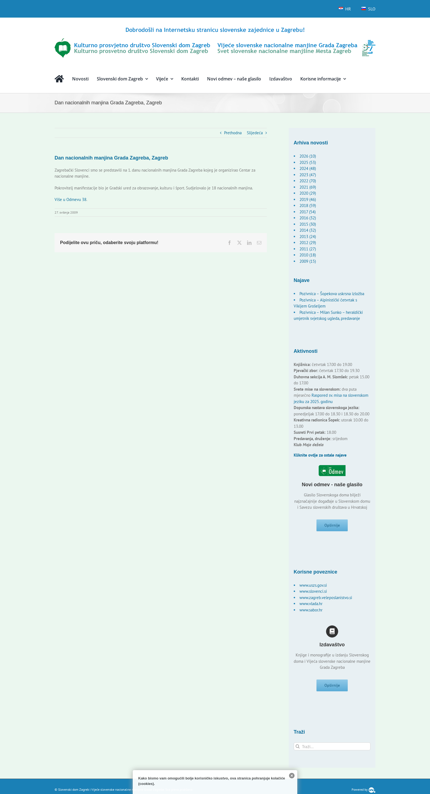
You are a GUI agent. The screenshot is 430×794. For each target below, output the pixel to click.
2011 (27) (307, 248)
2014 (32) (307, 230)
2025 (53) (307, 162)
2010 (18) (307, 255)
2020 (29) (307, 193)
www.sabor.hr (310, 611)
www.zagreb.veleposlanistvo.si (325, 599)
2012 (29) (307, 242)
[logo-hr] (215, 28)
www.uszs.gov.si (313, 586)
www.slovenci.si (313, 593)
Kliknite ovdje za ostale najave (320, 455)
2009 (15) (307, 261)
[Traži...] (332, 750)
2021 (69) (307, 187)
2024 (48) (307, 168)
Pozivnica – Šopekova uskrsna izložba (331, 293)
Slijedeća (255, 132)
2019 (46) (307, 199)
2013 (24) (307, 236)
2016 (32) (307, 217)
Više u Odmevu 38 (70, 199)
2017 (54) (307, 211)
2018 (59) (307, 205)
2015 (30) (307, 224)
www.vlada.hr (310, 605)
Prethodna (233, 132)
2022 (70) (307, 180)
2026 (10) (307, 156)
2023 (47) (307, 174)
